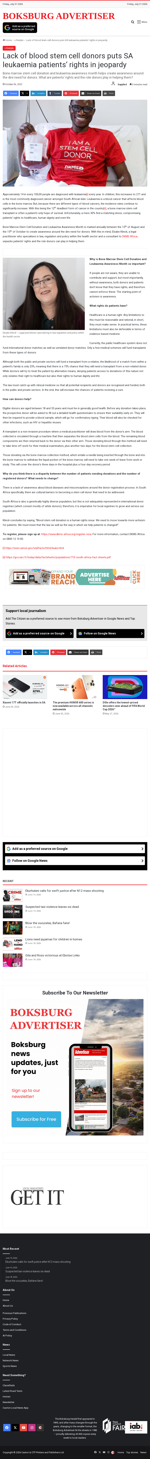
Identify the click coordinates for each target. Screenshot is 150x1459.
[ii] (105, 208)
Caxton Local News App (15, 1407)
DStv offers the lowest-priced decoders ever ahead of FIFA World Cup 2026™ (124, 706)
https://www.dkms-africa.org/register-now (66, 534)
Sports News (10, 1366)
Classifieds (9, 1385)
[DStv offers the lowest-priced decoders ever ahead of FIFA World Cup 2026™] (125, 687)
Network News (10, 1360)
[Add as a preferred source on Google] (20, 27)
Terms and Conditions (14, 1329)
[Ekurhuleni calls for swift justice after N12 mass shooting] (13, 895)
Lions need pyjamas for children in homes (53, 939)
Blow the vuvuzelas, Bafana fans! (47, 923)
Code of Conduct (12, 1324)
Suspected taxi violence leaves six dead (52, 907)
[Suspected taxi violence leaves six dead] (13, 911)
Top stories (132, 1452)
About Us (8, 1305)
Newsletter (8, 1402)
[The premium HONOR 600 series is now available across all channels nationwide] (75, 687)
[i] (87, 194)
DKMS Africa (129, 236)
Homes (6, 1396)
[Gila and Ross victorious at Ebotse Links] (13, 960)
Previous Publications (14, 1313)
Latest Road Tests (12, 1390)
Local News (9, 1354)
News (143, 1452)
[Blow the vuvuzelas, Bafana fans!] (13, 928)
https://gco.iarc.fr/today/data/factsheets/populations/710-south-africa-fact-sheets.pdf (58, 557)
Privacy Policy (10, 1318)
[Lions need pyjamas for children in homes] (13, 944)
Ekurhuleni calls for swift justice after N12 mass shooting (64, 890)
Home (7, 40)
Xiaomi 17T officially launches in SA (24, 702)
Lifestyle (18, 40)
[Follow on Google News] (110, 633)
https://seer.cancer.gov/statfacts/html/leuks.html (34, 548)
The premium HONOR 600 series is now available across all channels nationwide (73, 706)
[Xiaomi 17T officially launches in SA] (25, 687)
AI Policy (7, 1335)
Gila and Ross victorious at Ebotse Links (52, 955)
